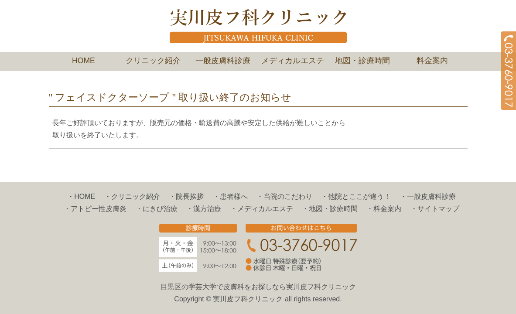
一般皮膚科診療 (222, 60)
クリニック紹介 (153, 60)
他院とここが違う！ (359, 196)
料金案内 (432, 60)
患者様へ (234, 196)
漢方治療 (207, 208)
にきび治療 (160, 208)
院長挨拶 (190, 196)
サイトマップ (438, 208)
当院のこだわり (287, 196)
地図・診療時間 (362, 60)
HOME (83, 60)
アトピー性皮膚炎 (98, 208)
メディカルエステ (292, 60)
